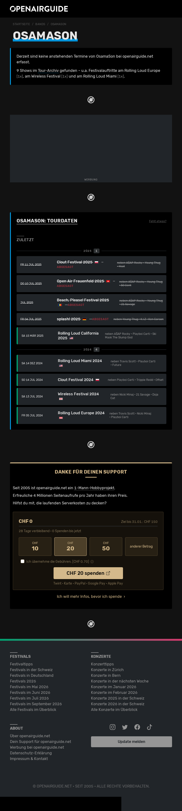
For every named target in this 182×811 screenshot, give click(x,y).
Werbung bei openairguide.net (37, 747)
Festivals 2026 (23, 681)
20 (71, 546)
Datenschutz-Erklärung (31, 753)
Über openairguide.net (30, 736)
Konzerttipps (102, 664)
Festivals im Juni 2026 (30, 692)
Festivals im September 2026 (36, 704)
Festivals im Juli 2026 (29, 698)
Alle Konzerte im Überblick (114, 709)
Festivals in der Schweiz (31, 670)
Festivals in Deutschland (32, 675)
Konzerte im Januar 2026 (113, 687)
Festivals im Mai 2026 (29, 687)
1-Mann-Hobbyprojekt (94, 488)
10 (35, 546)
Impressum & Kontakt (29, 758)
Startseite (21, 24)
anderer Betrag (141, 546)
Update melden (131, 741)
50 (106, 546)
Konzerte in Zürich (107, 670)
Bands (40, 24)
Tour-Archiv (48, 70)
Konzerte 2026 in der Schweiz (117, 704)
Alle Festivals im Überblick (33, 709)
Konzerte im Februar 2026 (114, 692)
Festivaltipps (21, 664)
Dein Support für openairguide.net (40, 741)
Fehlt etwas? (157, 221)
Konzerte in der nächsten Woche (120, 681)
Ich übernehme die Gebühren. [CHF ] (57, 561)
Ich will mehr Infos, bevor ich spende (89, 596)
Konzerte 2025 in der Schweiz (117, 698)
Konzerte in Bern (106, 675)
